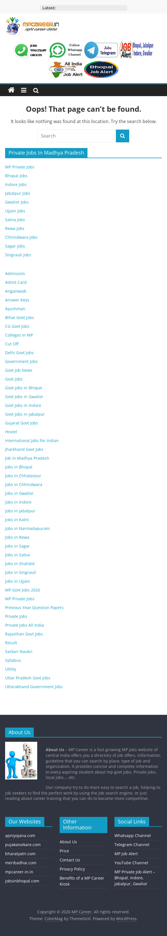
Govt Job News (18, 370)
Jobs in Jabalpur (20, 511)
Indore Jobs (16, 184)
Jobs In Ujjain (17, 581)
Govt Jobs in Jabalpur (25, 414)
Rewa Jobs (14, 228)
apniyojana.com (20, 835)
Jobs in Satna (17, 554)
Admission (15, 273)
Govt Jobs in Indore (23, 405)
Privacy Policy (72, 869)
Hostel (11, 431)
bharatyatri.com (20, 853)
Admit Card (16, 282)
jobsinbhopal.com (22, 881)
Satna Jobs (15, 219)
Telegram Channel (131, 844)
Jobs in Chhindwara (23, 484)
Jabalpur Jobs (17, 193)
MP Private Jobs (19, 167)
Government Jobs (21, 361)
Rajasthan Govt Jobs (24, 634)
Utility (10, 669)
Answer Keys (17, 300)
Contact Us (70, 860)
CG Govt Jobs (17, 326)
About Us (68, 841)
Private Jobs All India (24, 625)
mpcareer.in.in (19, 871)
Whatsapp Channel (132, 835)
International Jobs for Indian (32, 440)
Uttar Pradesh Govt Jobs (27, 678)
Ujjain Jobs (15, 211)
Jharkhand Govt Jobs (24, 449)
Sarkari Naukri (18, 651)
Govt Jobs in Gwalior (24, 396)
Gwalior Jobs (17, 202)
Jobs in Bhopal (18, 467)
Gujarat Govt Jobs (21, 423)
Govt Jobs (14, 379)
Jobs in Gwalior (19, 493)
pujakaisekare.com (23, 844)
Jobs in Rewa (17, 537)
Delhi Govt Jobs (19, 352)
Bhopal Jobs (16, 175)
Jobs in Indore (18, 502)
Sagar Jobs (15, 246)
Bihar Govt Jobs (19, 317)
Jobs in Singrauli (20, 572)
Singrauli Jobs (18, 254)
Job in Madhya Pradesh (27, 458)
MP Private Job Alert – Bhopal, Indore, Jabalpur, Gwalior (134, 877)
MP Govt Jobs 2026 (22, 590)
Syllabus (13, 660)
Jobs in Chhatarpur (23, 475)
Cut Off (11, 343)
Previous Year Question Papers (34, 607)
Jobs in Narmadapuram (27, 528)
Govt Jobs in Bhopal (23, 387)
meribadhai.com (20, 862)
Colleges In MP (19, 335)
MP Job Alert (126, 853)
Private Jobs (16, 616)
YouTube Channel (131, 862)
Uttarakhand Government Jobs (34, 686)
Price (64, 850)
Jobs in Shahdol (20, 563)
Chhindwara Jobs (21, 237)
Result (11, 642)
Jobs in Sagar (17, 546)
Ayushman (15, 308)
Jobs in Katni (17, 519)
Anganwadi (15, 291)
